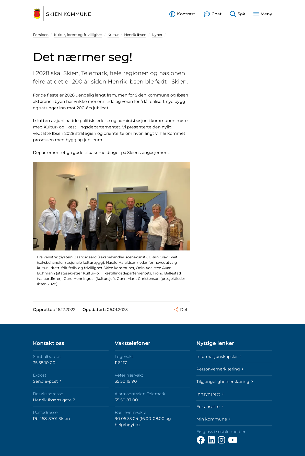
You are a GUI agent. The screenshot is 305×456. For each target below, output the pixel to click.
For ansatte (209, 406)
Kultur (113, 34)
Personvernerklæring (219, 369)
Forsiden (41, 34)
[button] (182, 14)
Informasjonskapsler (218, 356)
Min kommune (213, 419)
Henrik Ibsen (135, 34)
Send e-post (47, 381)
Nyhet (157, 34)
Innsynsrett (210, 394)
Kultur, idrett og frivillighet (78, 34)
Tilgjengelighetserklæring (224, 381)
